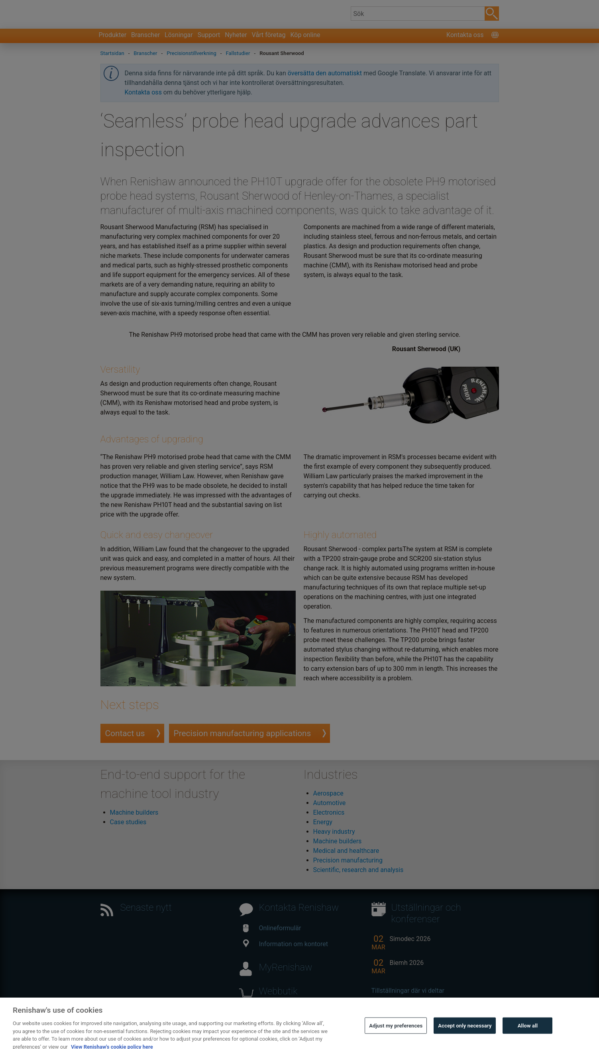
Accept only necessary (464, 1037)
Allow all (528, 1037)
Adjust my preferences (395, 1037)
